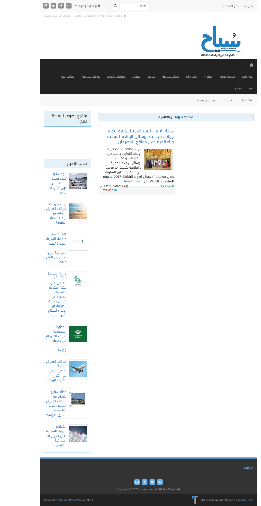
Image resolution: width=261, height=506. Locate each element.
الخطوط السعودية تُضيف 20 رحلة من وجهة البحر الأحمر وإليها (38, 338)
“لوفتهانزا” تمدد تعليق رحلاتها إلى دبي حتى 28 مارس (39, 183)
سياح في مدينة (188, 100)
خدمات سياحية (73, 76)
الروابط (231, 468)
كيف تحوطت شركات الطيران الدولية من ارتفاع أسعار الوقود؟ (38, 213)
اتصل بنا (230, 6)
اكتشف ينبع (50, 76)
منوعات (209, 100)
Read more (114, 181)
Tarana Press (50, 500)
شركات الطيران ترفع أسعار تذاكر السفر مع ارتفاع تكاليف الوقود (38, 371)
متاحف (133, 76)
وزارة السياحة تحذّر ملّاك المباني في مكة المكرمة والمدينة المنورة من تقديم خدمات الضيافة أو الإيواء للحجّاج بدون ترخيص (39, 294)
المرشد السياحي (225, 88)
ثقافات (118, 76)
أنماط (190, 76)
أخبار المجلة (147, 186)
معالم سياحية (152, 76)
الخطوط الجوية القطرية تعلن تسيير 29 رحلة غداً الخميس (38, 436)
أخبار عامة (229, 76)
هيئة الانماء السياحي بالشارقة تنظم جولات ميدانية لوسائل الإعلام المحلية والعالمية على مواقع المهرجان (122, 136)
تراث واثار (173, 76)
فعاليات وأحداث (98, 76)
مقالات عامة (228, 100)
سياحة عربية (209, 76)
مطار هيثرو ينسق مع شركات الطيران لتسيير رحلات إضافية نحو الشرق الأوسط (38, 403)
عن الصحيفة (212, 6)
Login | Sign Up (70, 6)
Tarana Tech (227, 500)
